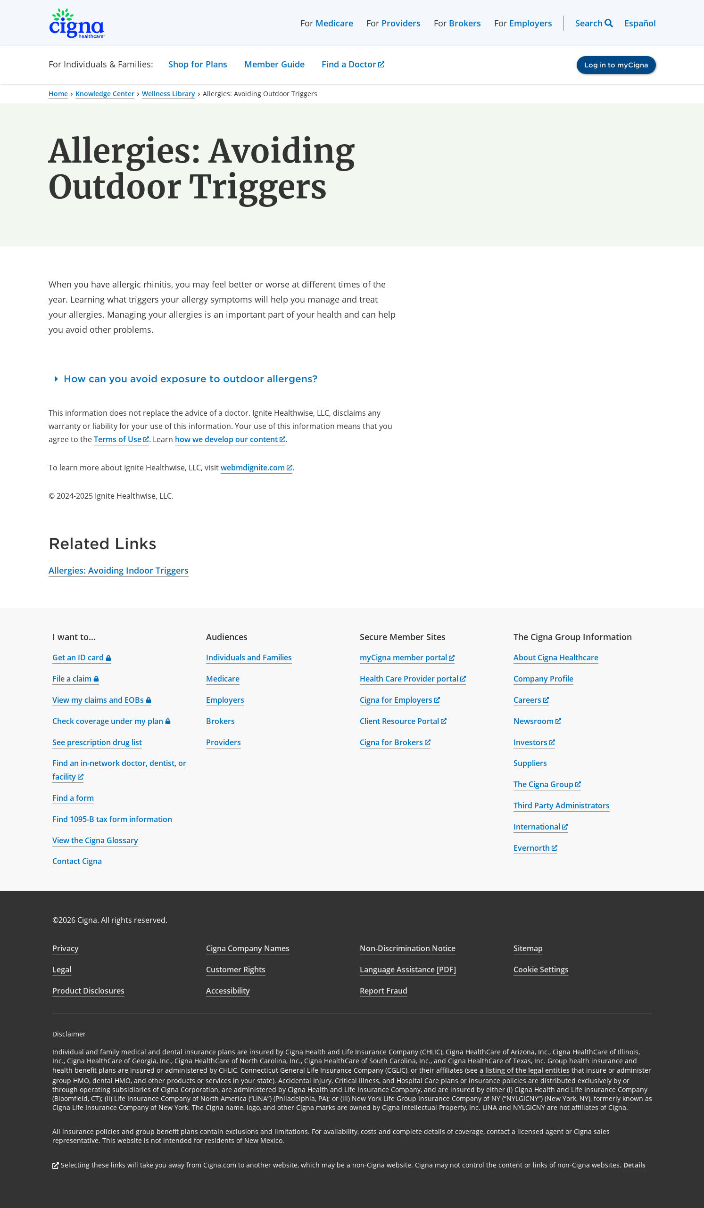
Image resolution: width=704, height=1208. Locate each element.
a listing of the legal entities (525, 1070)
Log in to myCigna (616, 65)
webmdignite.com (256, 467)
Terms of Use (121, 439)
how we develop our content (230, 439)
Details (634, 1164)
